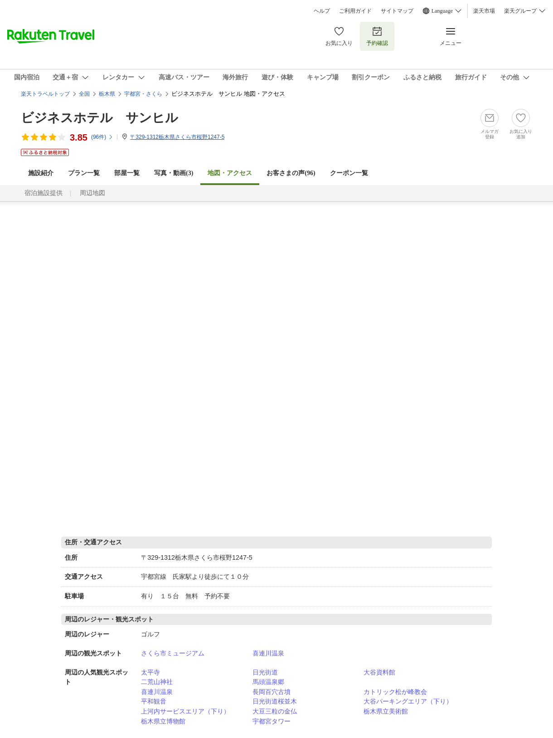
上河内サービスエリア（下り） (185, 711)
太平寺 (150, 672)
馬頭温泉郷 (268, 681)
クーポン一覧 (349, 173)
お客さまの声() (291, 173)
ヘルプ (322, 11)
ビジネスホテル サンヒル (99, 118)
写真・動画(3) (173, 173)
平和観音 (153, 701)
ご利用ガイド (355, 11)
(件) (102, 137)
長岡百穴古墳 (271, 691)
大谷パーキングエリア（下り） (408, 701)
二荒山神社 (157, 681)
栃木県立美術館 (386, 711)
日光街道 (265, 672)
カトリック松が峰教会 (395, 691)
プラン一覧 (84, 173)
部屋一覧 (127, 173)
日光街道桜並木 (274, 701)
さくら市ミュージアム (172, 653)
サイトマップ (397, 11)
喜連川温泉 (268, 653)
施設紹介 (40, 173)
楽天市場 (484, 11)
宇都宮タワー (271, 721)
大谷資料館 (379, 672)
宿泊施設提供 (43, 193)
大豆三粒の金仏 (274, 711)
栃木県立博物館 (163, 721)
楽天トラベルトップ (45, 94)
